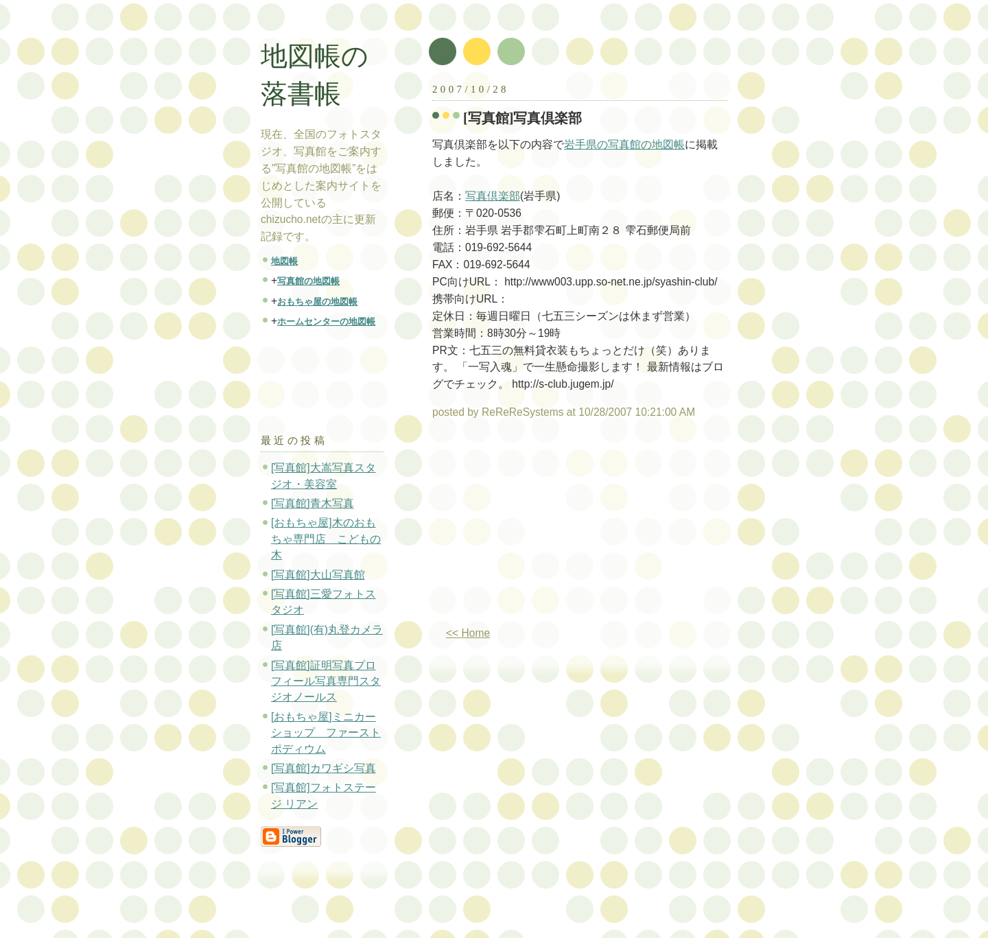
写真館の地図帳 (308, 281)
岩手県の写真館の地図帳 (624, 144)
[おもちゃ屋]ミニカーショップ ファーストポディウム (326, 733)
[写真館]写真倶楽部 (523, 118)
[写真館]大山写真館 (318, 575)
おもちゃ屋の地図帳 (317, 301)
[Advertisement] (547, 528)
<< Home (468, 633)
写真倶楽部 (492, 196)
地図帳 (284, 261)
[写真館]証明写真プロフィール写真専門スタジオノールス (326, 681)
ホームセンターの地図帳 (326, 321)
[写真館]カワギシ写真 (323, 768)
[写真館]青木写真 (312, 503)
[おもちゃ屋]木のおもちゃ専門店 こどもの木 (326, 539)
